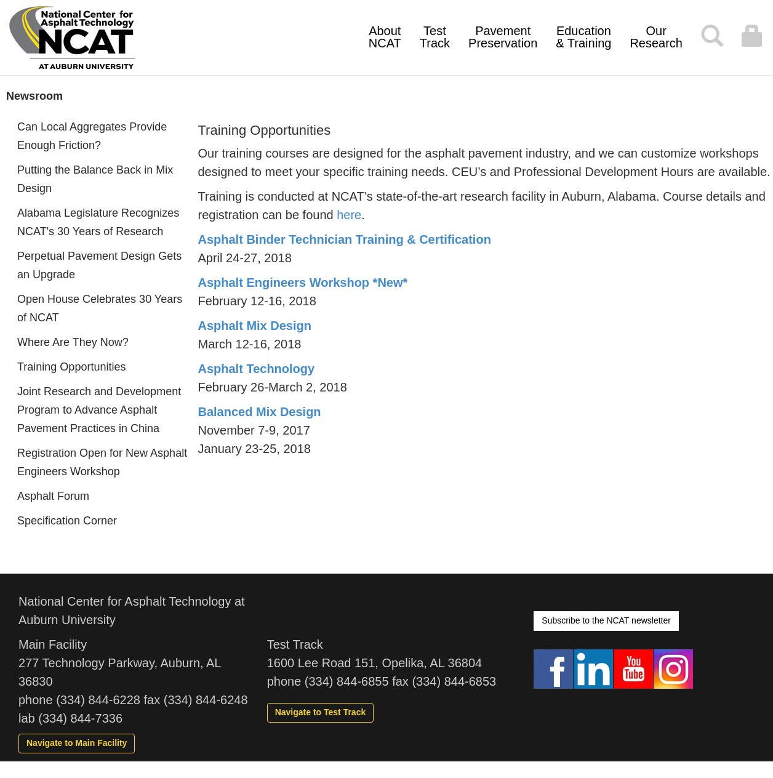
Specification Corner (67, 521)
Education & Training (583, 37)
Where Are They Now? (73, 342)
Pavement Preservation (502, 37)
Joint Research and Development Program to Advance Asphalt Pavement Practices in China (99, 410)
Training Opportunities (71, 367)
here (349, 215)
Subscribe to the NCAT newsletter (606, 620)
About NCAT (385, 37)
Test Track (435, 37)
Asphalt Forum (53, 496)
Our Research (656, 37)
